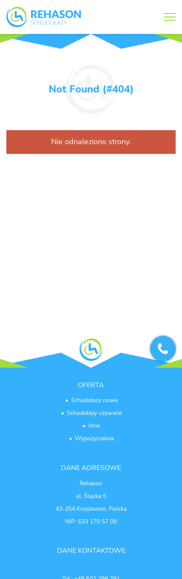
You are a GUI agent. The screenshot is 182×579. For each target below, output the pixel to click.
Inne (94, 426)
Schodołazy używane (94, 413)
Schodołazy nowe (94, 400)
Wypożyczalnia (94, 438)
